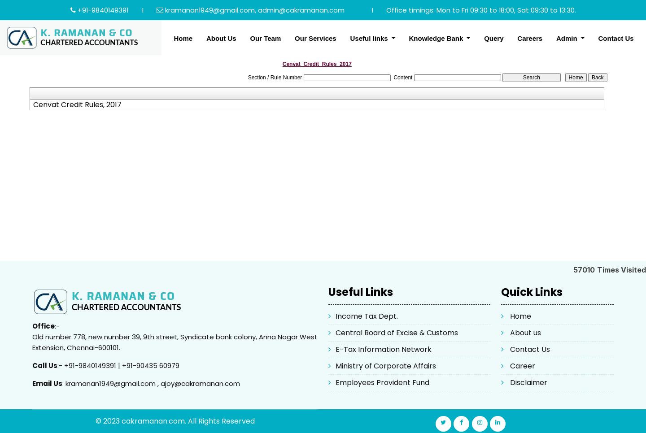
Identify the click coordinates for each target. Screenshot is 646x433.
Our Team (265, 38)
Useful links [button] (369, 38)
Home (183, 38)
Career (522, 366)
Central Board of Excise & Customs (397, 333)
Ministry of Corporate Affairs (386, 366)
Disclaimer (528, 382)
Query (493, 38)
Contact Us (615, 38)
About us (525, 333)
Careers (529, 38)
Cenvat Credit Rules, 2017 (77, 104)
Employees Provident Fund (382, 382)
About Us (221, 38)
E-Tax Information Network (384, 349)
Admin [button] (567, 38)
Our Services (315, 38)
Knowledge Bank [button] (437, 38)
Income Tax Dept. (367, 316)
